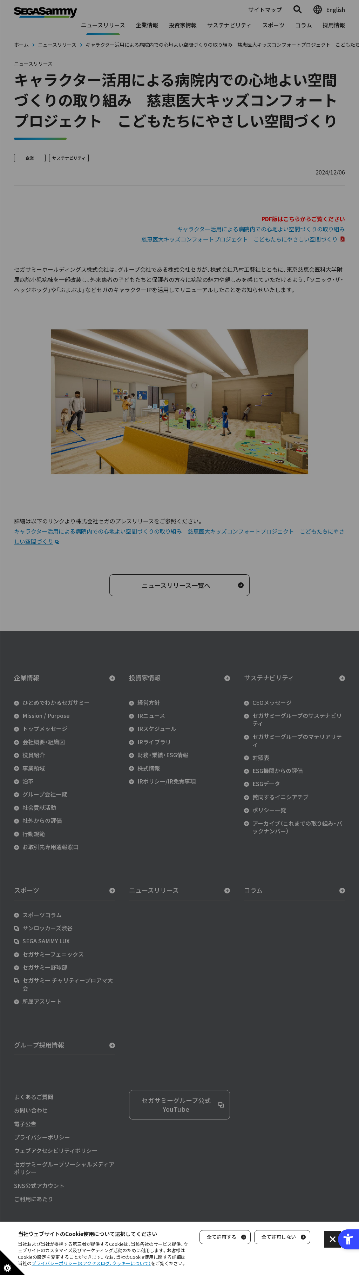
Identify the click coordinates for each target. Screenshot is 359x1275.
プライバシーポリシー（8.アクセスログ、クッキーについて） (91, 1263)
